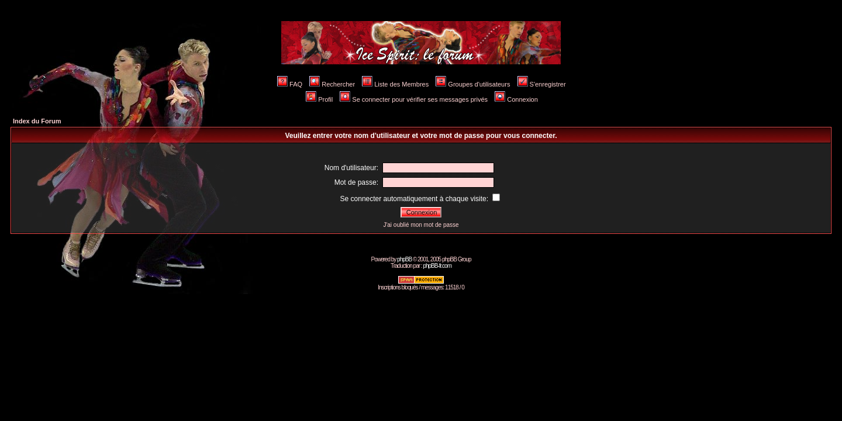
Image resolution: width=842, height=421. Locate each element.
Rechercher (332, 84)
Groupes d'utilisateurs (473, 84)
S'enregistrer (541, 84)
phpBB (404, 259)
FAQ (289, 84)
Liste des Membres (395, 84)
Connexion (516, 99)
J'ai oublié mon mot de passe (420, 225)
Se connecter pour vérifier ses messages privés (414, 99)
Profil (319, 99)
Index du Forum (37, 121)
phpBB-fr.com (437, 266)
